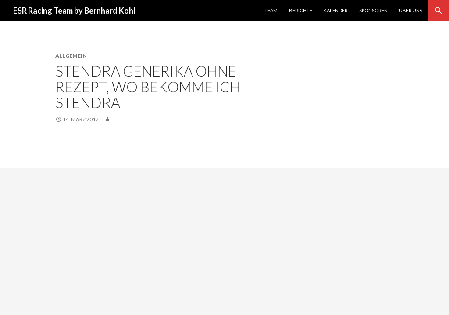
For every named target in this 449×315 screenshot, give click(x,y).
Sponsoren (373, 10)
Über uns (410, 10)
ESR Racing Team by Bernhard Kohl (74, 10)
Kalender (336, 10)
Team (271, 10)
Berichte (300, 10)
